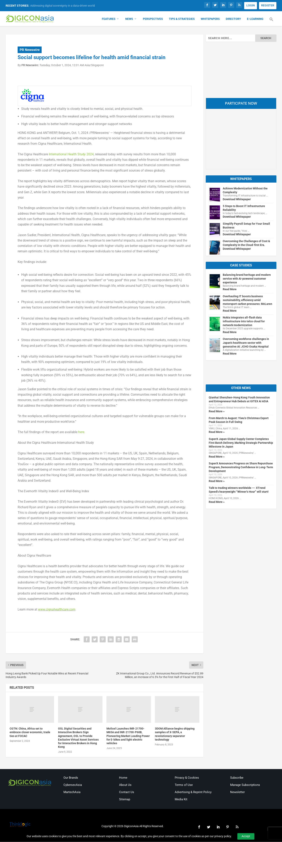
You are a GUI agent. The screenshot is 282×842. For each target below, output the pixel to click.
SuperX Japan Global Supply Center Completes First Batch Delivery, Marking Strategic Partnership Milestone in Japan (241, 443)
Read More (230, 289)
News (129, 19)
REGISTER (267, 5)
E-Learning (255, 19)
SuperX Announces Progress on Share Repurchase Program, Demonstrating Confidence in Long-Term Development (241, 467)
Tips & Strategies (182, 19)
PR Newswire (30, 50)
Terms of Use (184, 785)
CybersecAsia (72, 785)
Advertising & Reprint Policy (193, 792)
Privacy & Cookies (187, 778)
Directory (233, 19)
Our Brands (70, 778)
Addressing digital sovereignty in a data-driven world (62, 5)
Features (108, 19)
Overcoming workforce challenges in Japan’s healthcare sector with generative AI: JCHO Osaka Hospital (246, 343)
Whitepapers (210, 19)
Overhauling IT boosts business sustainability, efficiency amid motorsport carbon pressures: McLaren (247, 300)
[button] (271, 22)
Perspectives (153, 19)
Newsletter (237, 792)
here (81, 432)
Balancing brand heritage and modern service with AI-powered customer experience (247, 278)
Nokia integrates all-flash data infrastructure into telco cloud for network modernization (244, 321)
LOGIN (250, 5)
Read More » (217, 411)
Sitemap (124, 799)
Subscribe (236, 778)
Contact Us (126, 792)
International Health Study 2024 (71, 154)
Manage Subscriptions (245, 785)
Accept (246, 836)
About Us (125, 785)
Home (123, 778)
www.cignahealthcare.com (56, 610)
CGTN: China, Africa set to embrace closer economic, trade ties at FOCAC (30, 732)
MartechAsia (71, 792)
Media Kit (181, 799)
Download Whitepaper (237, 199)
